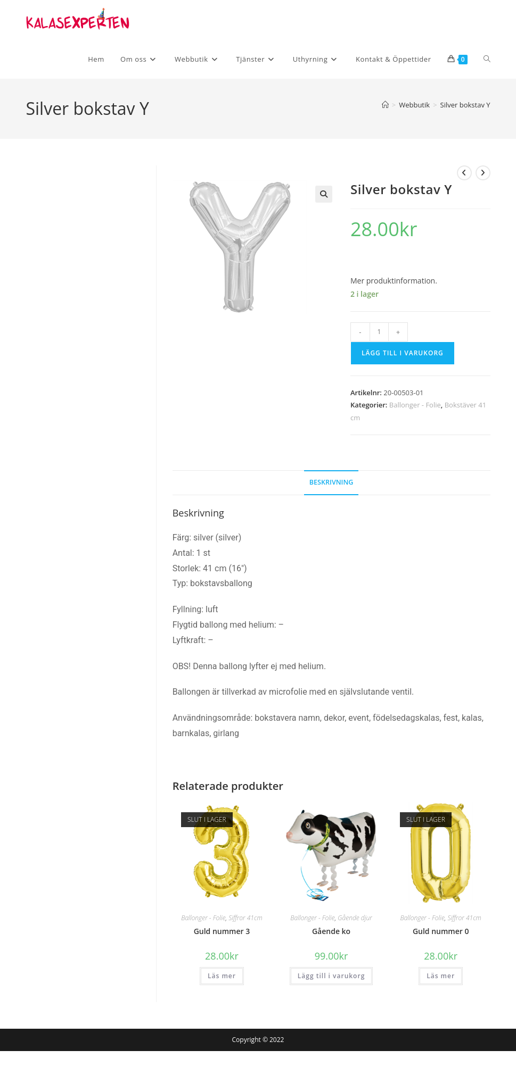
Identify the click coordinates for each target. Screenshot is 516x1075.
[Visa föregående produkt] (464, 172)
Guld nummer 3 (222, 931)
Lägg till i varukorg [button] (331, 975)
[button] (323, 194)
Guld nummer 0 (441, 931)
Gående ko (331, 931)
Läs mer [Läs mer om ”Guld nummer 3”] (222, 975)
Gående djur (355, 917)
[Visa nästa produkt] (483, 172)
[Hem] (385, 105)
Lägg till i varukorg (403, 352)
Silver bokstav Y (465, 105)
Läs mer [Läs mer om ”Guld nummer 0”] (441, 975)
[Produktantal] (379, 331)
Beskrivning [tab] (331, 482)
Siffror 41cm (245, 917)
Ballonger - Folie (415, 405)
